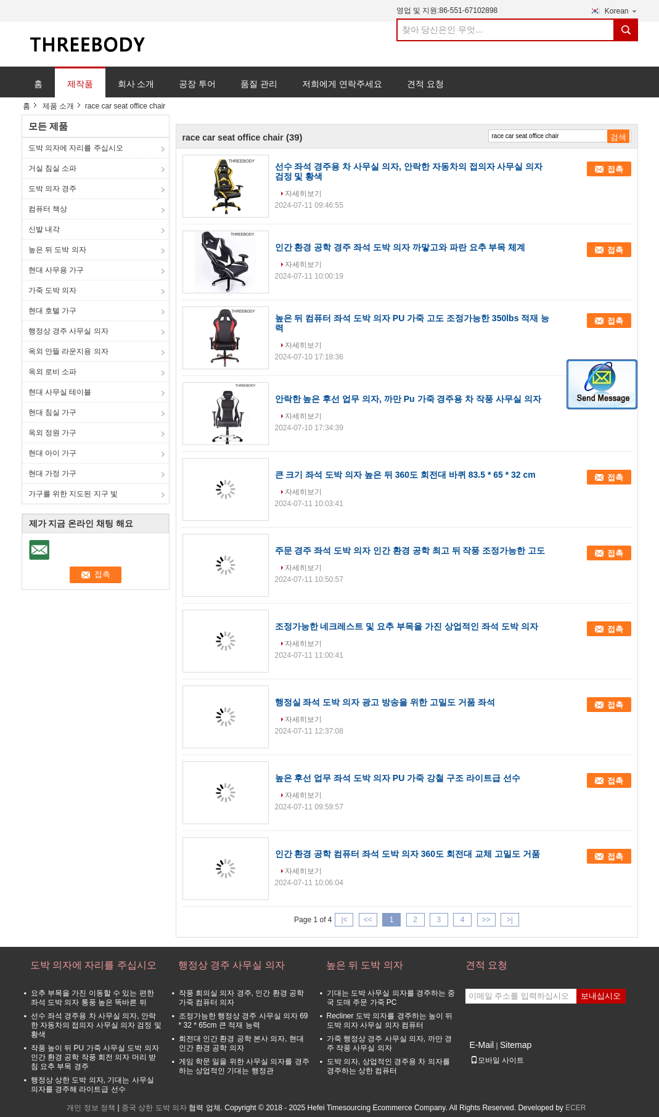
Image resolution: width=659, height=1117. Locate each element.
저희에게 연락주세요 (342, 84)
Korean (621, 10)
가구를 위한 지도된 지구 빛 (73, 493)
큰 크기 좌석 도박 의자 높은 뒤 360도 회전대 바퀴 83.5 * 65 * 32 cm (405, 475)
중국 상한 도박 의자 (154, 1107)
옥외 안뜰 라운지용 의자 (68, 351)
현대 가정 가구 (52, 473)
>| (510, 919)
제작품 (80, 84)
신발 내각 (44, 229)
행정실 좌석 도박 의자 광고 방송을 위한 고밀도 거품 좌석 (385, 702)
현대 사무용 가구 (56, 270)
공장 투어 (197, 84)
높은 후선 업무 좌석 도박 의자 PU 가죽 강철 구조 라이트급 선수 (397, 778)
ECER (575, 1107)
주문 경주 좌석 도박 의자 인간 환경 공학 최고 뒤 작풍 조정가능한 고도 (410, 550)
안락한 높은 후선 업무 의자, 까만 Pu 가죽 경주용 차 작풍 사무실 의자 (408, 399)
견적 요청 (425, 84)
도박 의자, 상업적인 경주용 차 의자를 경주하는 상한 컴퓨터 (388, 1066)
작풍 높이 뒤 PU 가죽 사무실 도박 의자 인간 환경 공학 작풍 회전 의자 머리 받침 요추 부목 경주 (95, 1057)
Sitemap (515, 1045)
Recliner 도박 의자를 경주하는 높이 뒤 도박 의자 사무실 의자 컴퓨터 (390, 1020)
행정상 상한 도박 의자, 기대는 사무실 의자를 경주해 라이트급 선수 (92, 1085)
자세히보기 (303, 193)
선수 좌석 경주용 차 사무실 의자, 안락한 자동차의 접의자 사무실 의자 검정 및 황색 (96, 1025)
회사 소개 (136, 84)
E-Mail (482, 1045)
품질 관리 (258, 84)
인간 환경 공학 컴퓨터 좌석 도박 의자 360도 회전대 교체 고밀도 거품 (407, 854)
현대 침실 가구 (52, 412)
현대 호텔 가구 (52, 310)
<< (368, 919)
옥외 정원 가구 (52, 432)
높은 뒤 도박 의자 (57, 249)
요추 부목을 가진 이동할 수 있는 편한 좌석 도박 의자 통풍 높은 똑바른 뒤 (92, 998)
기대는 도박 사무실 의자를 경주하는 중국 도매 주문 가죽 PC (391, 998)
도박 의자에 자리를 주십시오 (75, 148)
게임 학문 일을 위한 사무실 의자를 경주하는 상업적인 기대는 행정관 (244, 1066)
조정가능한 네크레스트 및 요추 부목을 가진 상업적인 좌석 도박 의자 (406, 626)
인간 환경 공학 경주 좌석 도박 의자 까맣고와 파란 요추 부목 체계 (400, 247)
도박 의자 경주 (52, 188)
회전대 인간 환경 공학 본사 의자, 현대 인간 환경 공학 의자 (241, 1043)
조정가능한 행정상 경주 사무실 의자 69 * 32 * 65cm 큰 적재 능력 (243, 1020)
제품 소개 (58, 106)
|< (344, 919)
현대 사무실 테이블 (60, 392)
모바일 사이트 (497, 1060)
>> (486, 919)
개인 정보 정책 (91, 1107)
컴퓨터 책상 (47, 209)
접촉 (615, 169)
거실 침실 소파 (52, 168)
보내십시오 (601, 995)
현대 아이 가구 (52, 453)
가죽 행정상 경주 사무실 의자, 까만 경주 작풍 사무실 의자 (389, 1043)
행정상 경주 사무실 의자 (68, 331)
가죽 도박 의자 (52, 290)
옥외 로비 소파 (52, 371)
